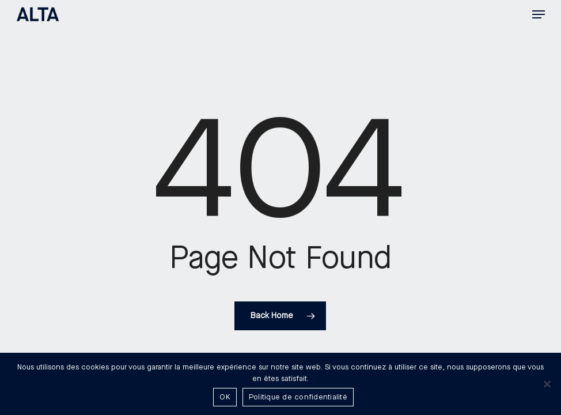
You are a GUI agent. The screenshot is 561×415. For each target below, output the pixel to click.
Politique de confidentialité (298, 397)
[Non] (546, 384)
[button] (538, 14)
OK (224, 397)
